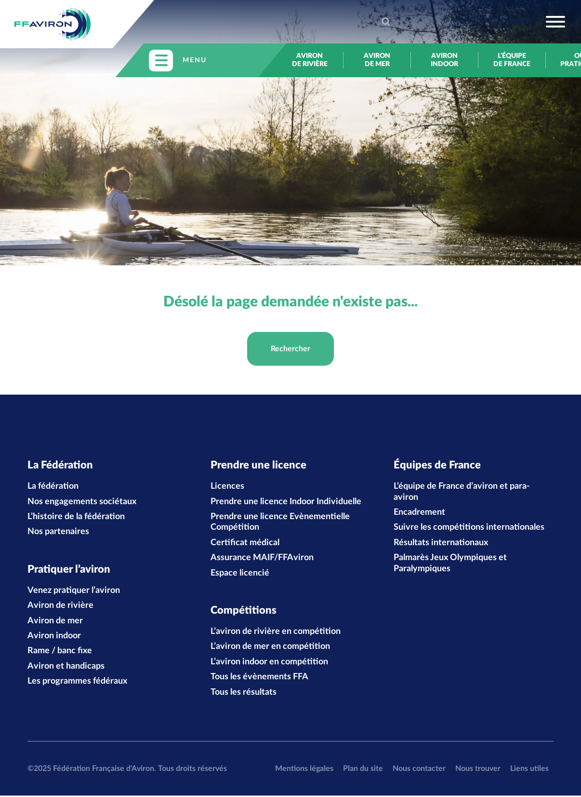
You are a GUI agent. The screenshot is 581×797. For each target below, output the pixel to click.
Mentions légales (304, 769)
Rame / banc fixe (59, 652)
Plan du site (363, 769)
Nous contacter (419, 769)
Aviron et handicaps (66, 667)
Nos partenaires (58, 532)
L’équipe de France (511, 60)
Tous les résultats (244, 693)
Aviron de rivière (310, 60)
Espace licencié (240, 573)
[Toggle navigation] (508, 21)
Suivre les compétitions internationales (469, 528)
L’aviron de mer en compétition (270, 648)
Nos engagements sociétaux (81, 502)
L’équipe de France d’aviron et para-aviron (462, 492)
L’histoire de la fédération (76, 517)
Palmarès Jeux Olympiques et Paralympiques (450, 563)
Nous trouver (478, 769)
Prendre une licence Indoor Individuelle (286, 502)
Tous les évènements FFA (259, 678)
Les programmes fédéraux (77, 682)
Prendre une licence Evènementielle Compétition (280, 522)
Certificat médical (245, 543)
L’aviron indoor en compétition (269, 663)
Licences (227, 486)
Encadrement (419, 512)
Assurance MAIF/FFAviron (262, 558)
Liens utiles (529, 769)
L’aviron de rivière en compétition (276, 633)
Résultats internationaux (441, 543)
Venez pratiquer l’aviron (73, 591)
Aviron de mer (377, 60)
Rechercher (290, 349)
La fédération (53, 486)
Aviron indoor (444, 60)
